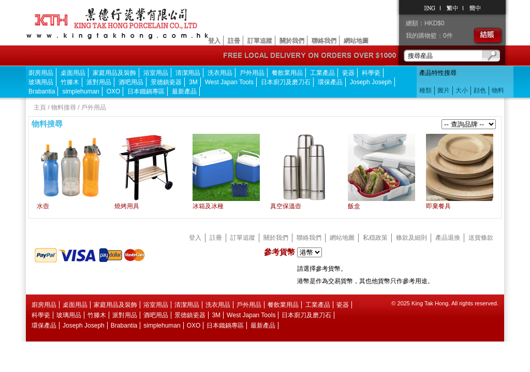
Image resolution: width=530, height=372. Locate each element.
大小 (461, 90)
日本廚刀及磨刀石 (286, 82)
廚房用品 (40, 72)
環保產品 (330, 82)
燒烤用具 (126, 206)
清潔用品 (187, 72)
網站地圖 (356, 40)
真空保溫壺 (285, 206)
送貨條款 (480, 237)
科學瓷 (371, 72)
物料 (498, 90)
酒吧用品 (131, 82)
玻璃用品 (40, 82)
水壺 (43, 206)
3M (193, 82)
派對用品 (98, 82)
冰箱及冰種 (208, 206)
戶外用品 (252, 72)
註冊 (234, 40)
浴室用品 (155, 72)
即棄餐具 (438, 206)
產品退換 (447, 237)
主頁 (40, 107)
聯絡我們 (324, 40)
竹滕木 (70, 82)
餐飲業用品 (287, 72)
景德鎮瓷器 (166, 82)
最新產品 (184, 91)
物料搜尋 (63, 107)
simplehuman (80, 91)
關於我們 (291, 40)
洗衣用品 (220, 72)
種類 (425, 90)
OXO (114, 91)
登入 (214, 40)
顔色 (480, 90)
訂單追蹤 (259, 40)
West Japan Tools (229, 82)
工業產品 (322, 72)
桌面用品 (73, 72)
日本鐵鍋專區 (146, 91)
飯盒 (354, 206)
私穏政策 (375, 237)
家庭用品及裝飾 (114, 72)
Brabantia (41, 91)
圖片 (443, 90)
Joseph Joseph (371, 82)
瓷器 (348, 72)
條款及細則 (411, 237)
